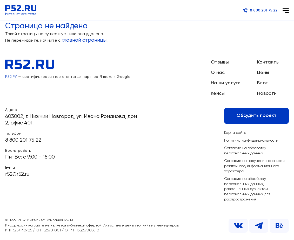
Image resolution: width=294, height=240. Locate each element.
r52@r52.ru (17, 174)
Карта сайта (235, 133)
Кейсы (218, 93)
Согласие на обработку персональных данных (245, 150)
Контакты (268, 62)
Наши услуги (225, 83)
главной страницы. (85, 40)
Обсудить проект (257, 115)
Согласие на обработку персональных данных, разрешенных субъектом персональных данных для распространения (247, 189)
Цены (263, 72)
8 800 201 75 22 (260, 10)
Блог (262, 83)
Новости (267, 93)
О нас (218, 72)
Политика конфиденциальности (251, 140)
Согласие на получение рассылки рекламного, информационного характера (254, 166)
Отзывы (220, 62)
